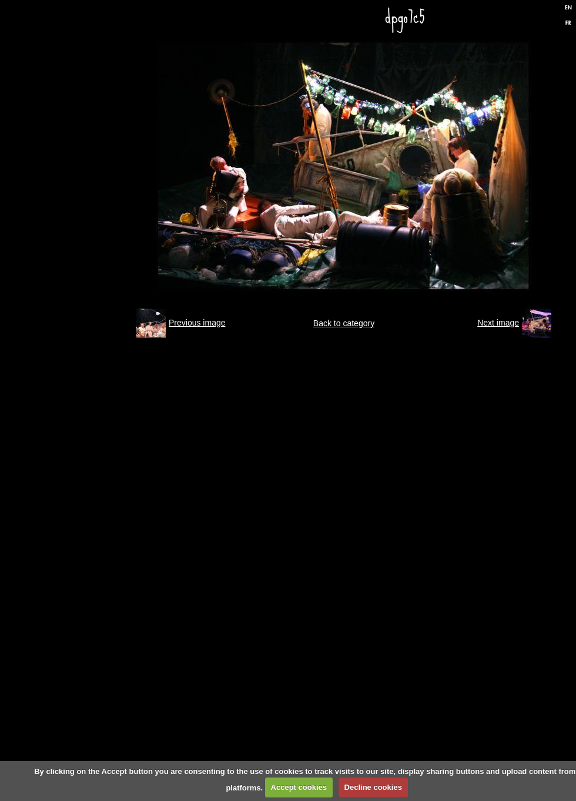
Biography (73, 445)
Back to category (343, 323)
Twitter (542, 19)
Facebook (522, 19)
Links (73, 516)
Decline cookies (373, 787)
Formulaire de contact (73, 586)
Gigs (73, 163)
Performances (73, 234)
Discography (73, 304)
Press (73, 375)
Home (73, 93)
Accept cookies (299, 787)
